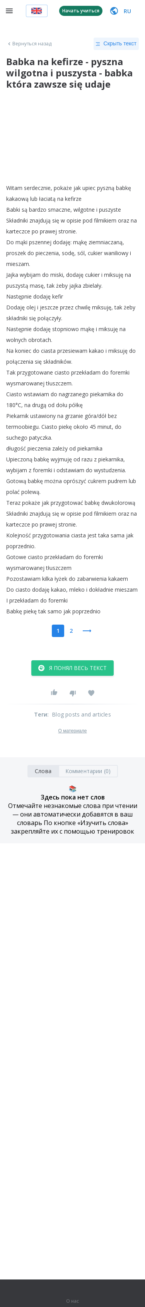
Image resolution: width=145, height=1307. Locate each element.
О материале (72, 731)
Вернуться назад (29, 43)
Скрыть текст (116, 43)
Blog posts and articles (81, 714)
